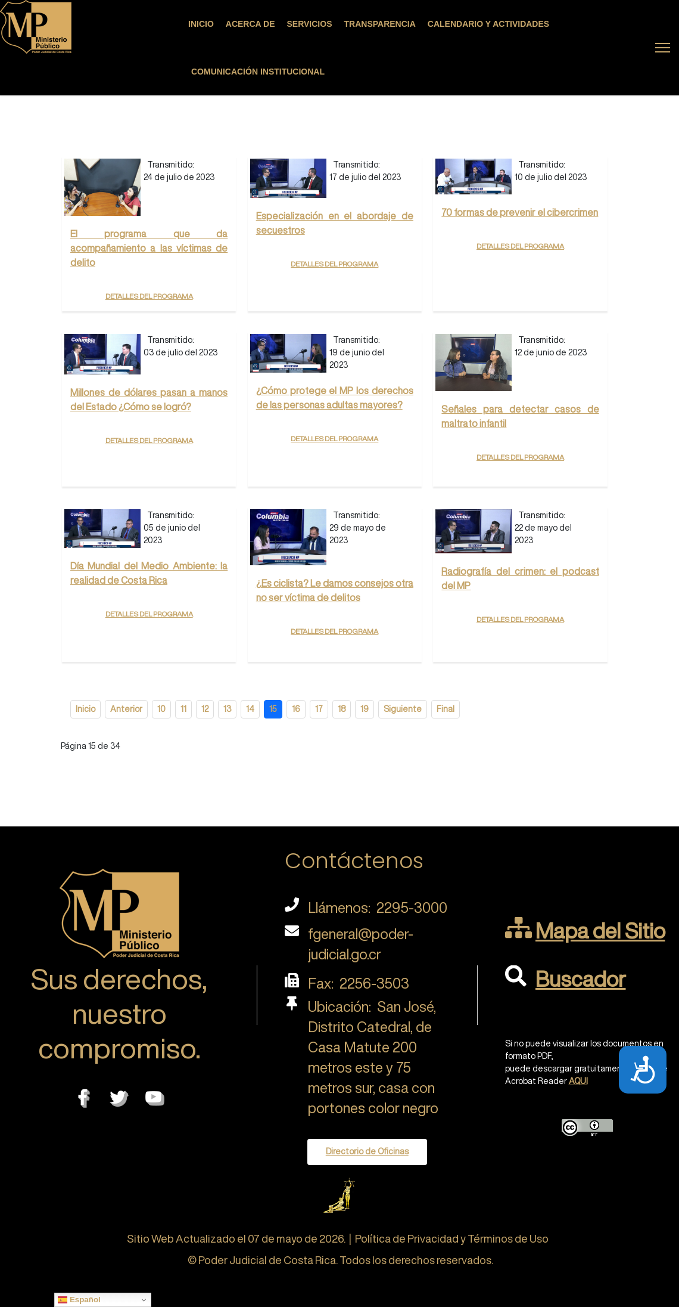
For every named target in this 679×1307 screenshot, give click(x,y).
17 (319, 709)
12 (204, 709)
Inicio (201, 24)
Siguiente (403, 709)
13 (227, 709)
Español (79, 1300)
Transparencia (380, 24)
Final (445, 709)
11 (183, 709)
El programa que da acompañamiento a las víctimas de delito (149, 248)
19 (364, 709)
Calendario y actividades (488, 24)
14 (250, 709)
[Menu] (662, 48)
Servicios (309, 24)
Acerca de (250, 24)
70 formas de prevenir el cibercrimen (519, 212)
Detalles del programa (149, 295)
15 (273, 709)
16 (296, 709)
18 (341, 709)
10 (161, 709)
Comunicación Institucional (258, 71)
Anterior (126, 709)
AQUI (578, 1081)
